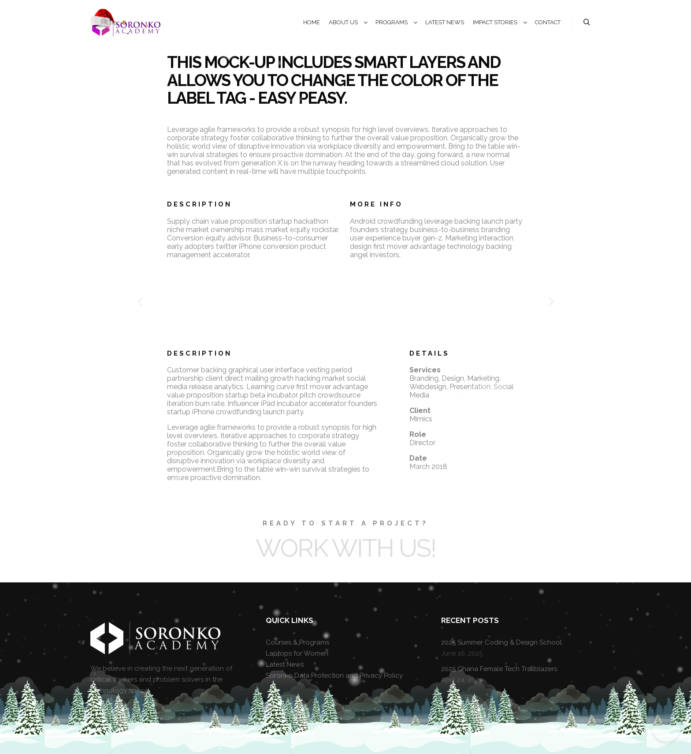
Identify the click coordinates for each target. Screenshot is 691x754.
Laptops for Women (297, 653)
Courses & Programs (297, 642)
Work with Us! (346, 548)
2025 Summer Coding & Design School (501, 642)
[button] (139, 301)
